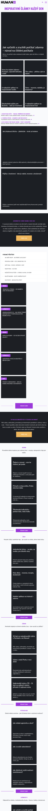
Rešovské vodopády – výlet (30, 762)
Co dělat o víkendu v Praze (30, 757)
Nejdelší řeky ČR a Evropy (30, 765)
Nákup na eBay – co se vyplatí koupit (32, 771)
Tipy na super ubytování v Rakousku (32, 763)
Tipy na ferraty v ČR (28, 760)
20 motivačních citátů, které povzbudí (9, 783)
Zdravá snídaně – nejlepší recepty (8, 763)
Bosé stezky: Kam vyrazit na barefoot (32, 766)
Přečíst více (24, 238)
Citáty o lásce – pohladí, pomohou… (9, 780)
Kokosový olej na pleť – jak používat (9, 786)
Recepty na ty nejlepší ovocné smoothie (10, 762)
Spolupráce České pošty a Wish (31, 770)
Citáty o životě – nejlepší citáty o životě (10, 781)
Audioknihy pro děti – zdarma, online (9, 771)
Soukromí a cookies (5, 793)
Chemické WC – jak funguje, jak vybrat (9, 791)
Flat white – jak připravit (6, 759)
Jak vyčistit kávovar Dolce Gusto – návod (10, 789)
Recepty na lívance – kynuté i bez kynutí (10, 757)
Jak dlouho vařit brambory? (7, 796)
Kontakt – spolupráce (6, 794)
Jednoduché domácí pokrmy (7, 760)
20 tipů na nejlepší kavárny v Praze (31, 759)
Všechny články (24, 352)
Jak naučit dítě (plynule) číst (7, 768)
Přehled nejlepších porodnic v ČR (8, 765)
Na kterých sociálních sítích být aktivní (32, 773)
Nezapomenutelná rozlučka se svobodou (33, 768)
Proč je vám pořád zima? (6, 773)
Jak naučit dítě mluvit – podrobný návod (10, 766)
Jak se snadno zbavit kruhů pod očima (9, 788)
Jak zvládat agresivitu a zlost (7, 785)
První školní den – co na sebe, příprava (9, 770)
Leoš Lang (39, 809)
